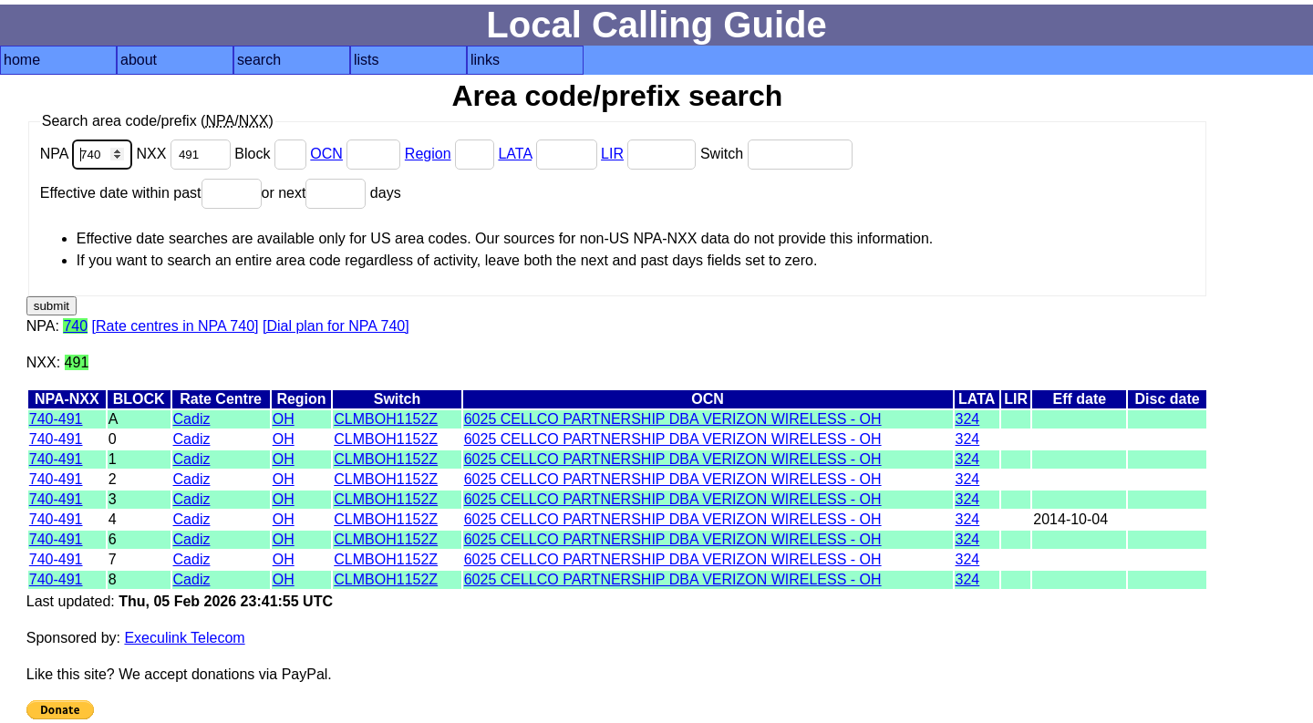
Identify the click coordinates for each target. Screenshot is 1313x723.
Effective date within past (151, 193)
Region (428, 153)
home (22, 59)
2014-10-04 (1070, 519)
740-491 (56, 419)
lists (366, 59)
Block (272, 153)
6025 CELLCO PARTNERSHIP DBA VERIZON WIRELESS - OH (673, 419)
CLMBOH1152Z (386, 419)
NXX (186, 153)
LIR (612, 153)
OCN (326, 153)
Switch (776, 153)
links (485, 59)
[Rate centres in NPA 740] (175, 326)
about (138, 59)
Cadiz (192, 419)
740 (75, 326)
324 (968, 419)
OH (284, 419)
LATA (515, 153)
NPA (88, 153)
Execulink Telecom (184, 638)
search (259, 59)
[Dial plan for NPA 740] (336, 326)
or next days (331, 193)
